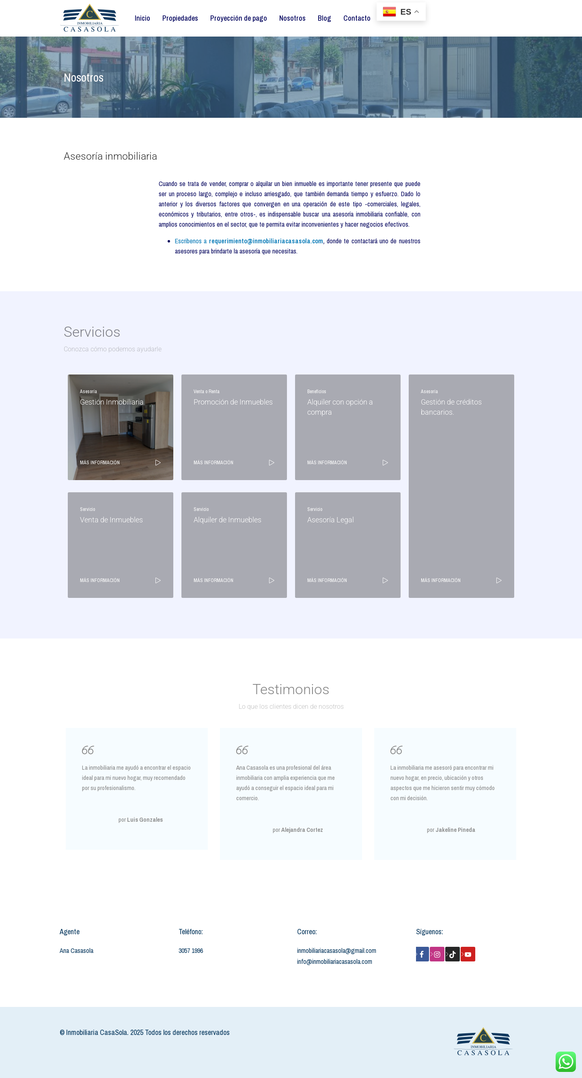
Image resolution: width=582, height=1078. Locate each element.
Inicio (142, 18)
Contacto (357, 18)
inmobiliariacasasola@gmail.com (336, 950)
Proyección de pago (238, 18)
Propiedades (180, 18)
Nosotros (292, 18)
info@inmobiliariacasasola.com (334, 961)
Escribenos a (249, 240)
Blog (324, 18)
